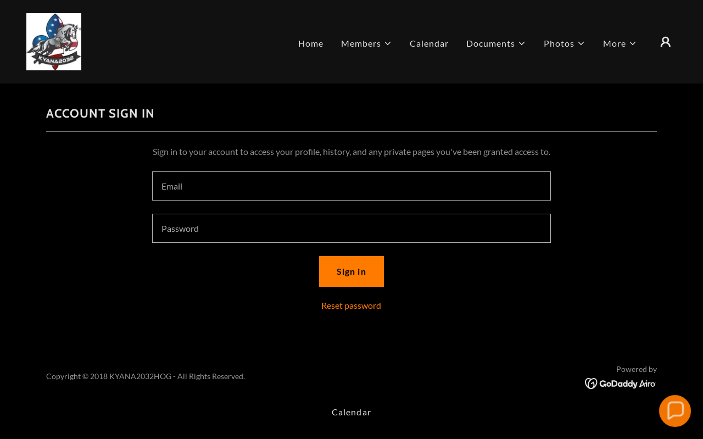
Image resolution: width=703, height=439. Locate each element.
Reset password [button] (351, 305)
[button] (366, 43)
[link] (53, 40)
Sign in (351, 271)
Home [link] (310, 43)
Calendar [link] (429, 43)
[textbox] (351, 186)
